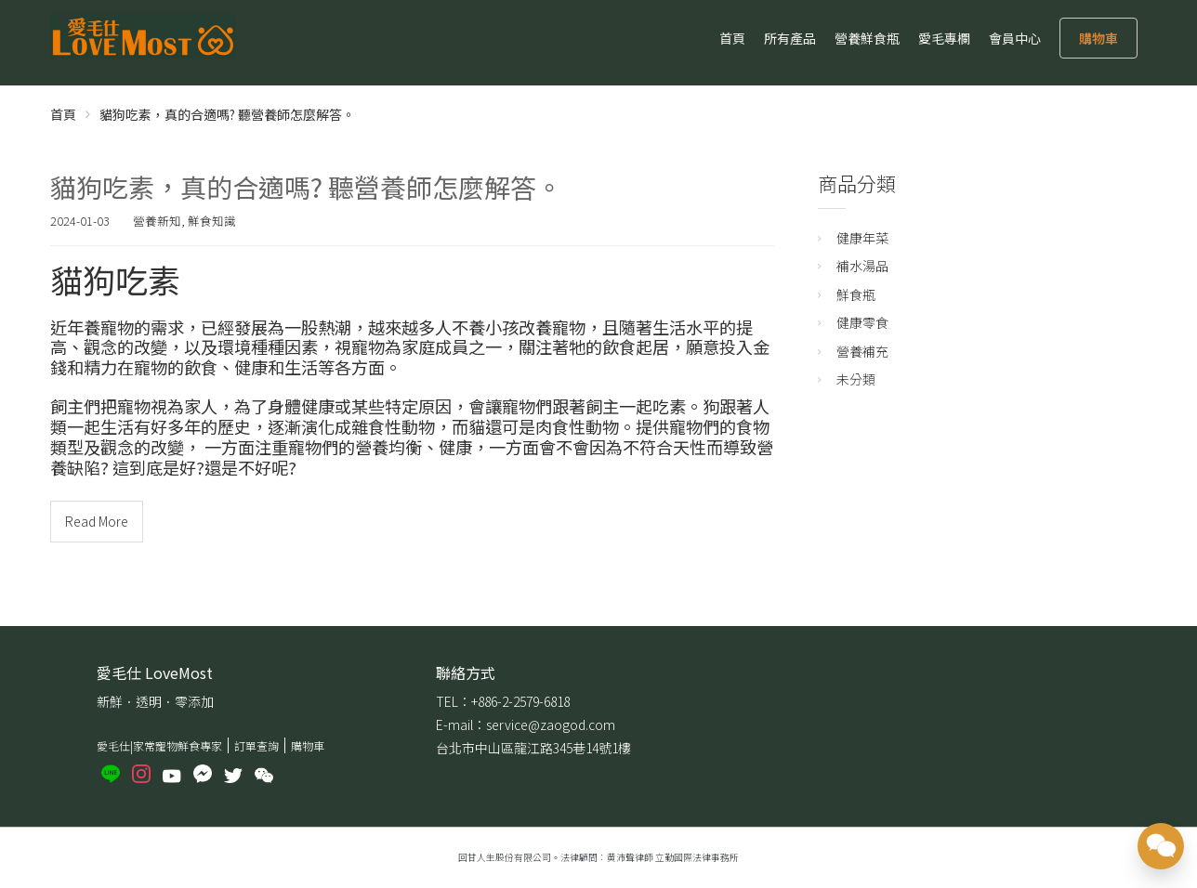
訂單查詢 (256, 745)
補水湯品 (862, 265)
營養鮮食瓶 (867, 38)
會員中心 (1015, 38)
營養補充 (862, 351)
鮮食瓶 (855, 294)
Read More (96, 521)
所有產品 (790, 38)
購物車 (1098, 38)
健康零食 (862, 322)
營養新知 (157, 220)
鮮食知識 (212, 220)
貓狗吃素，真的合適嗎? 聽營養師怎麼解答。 (306, 186)
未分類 (855, 379)
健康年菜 (862, 238)
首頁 (732, 38)
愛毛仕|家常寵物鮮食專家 (159, 745)
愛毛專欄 (944, 38)
